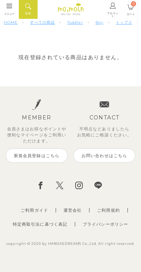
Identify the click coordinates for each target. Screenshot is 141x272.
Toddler (75, 22)
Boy (99, 22)
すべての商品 (42, 22)
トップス (124, 22)
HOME (11, 22)
